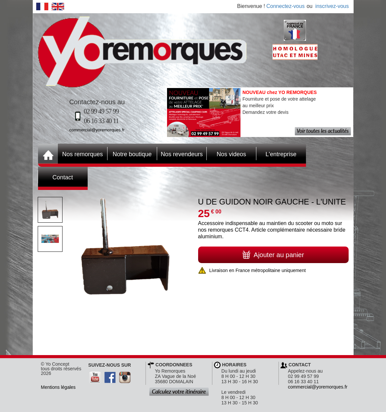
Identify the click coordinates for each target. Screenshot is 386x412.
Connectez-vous (285, 6)
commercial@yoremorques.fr (97, 129)
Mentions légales (58, 387)
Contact (55, 176)
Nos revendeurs (180, 153)
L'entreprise (276, 153)
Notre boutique (129, 153)
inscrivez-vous (332, 6)
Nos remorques (82, 154)
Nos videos (226, 153)
